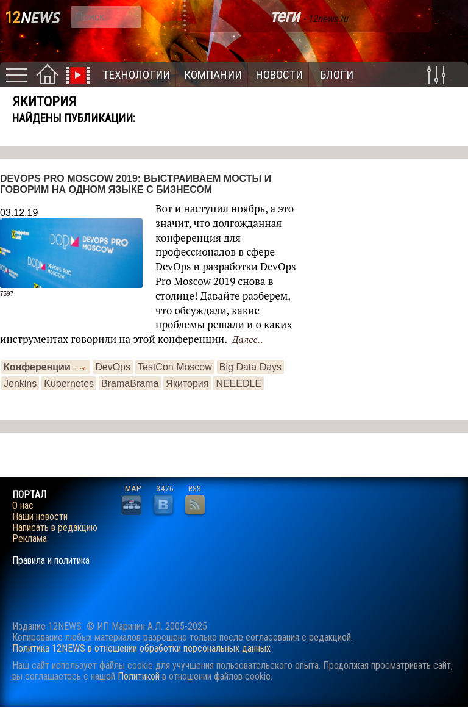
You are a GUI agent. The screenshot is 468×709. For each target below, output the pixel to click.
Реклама (29, 538)
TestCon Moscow (175, 367)
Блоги (336, 75)
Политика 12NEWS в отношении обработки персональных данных (141, 648)
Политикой (139, 676)
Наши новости (40, 516)
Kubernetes (69, 383)
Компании (213, 75)
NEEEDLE (238, 383)
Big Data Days (250, 367)
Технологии (136, 75)
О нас (23, 505)
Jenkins (20, 383)
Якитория (187, 383)
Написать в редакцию (55, 527)
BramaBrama (129, 383)
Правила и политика (51, 560)
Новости (279, 75)
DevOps (112, 367)
